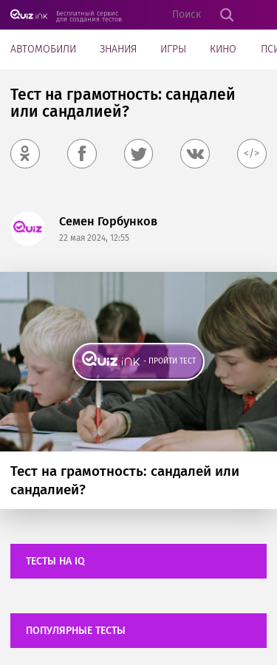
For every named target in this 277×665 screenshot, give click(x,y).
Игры (173, 49)
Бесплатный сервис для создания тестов (89, 16)
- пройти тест (169, 361)
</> (251, 153)
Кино (223, 49)
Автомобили (43, 49)
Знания (118, 49)
